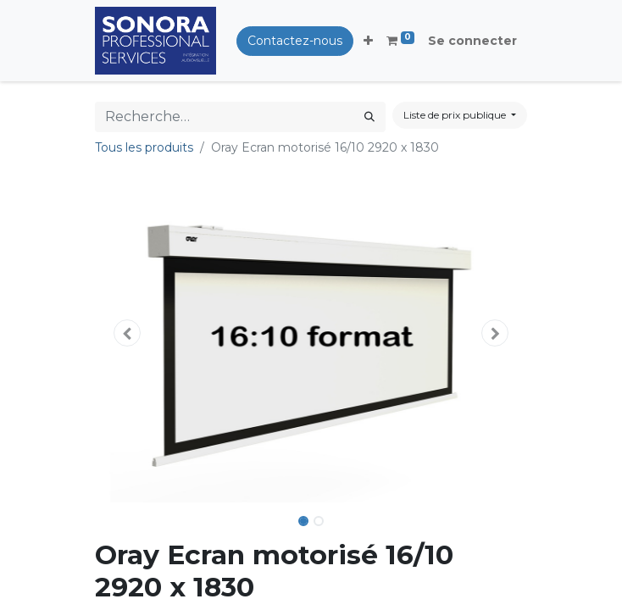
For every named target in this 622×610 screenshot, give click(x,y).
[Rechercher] (369, 117)
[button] (368, 41)
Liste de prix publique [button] (455, 114)
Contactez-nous (294, 40)
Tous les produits (144, 147)
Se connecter (472, 40)
